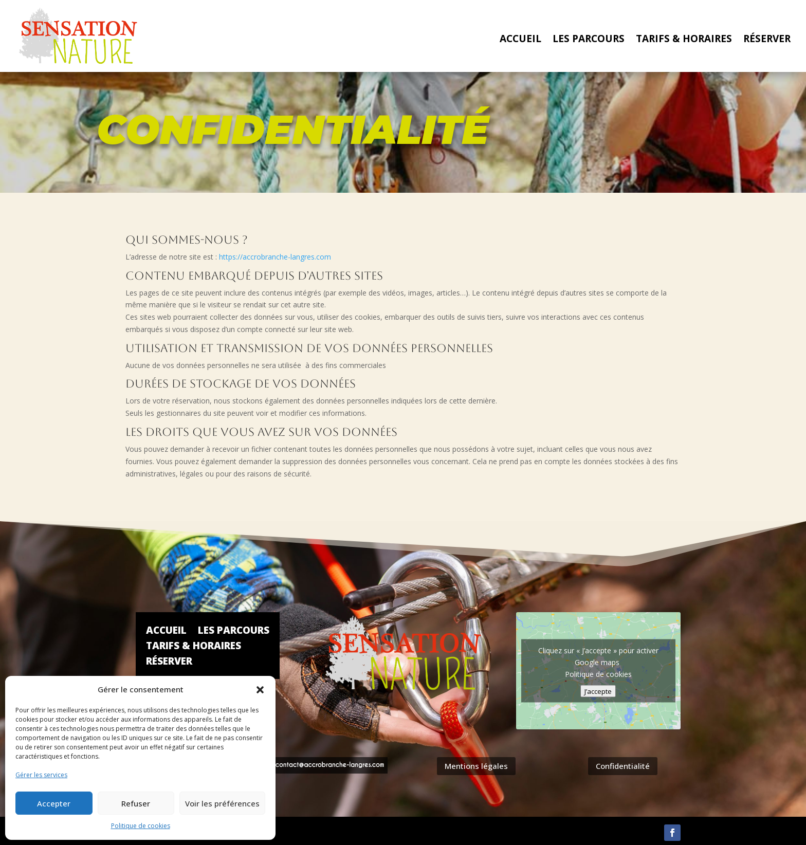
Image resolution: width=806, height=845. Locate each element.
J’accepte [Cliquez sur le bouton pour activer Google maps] (598, 691)
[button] (260, 690)
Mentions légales (476, 766)
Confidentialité (623, 766)
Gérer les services (41, 774)
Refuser (135, 803)
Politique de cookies (140, 825)
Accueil (520, 40)
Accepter (53, 803)
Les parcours (589, 40)
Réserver (767, 40)
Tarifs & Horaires (684, 40)
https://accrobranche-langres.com (275, 257)
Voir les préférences (222, 803)
